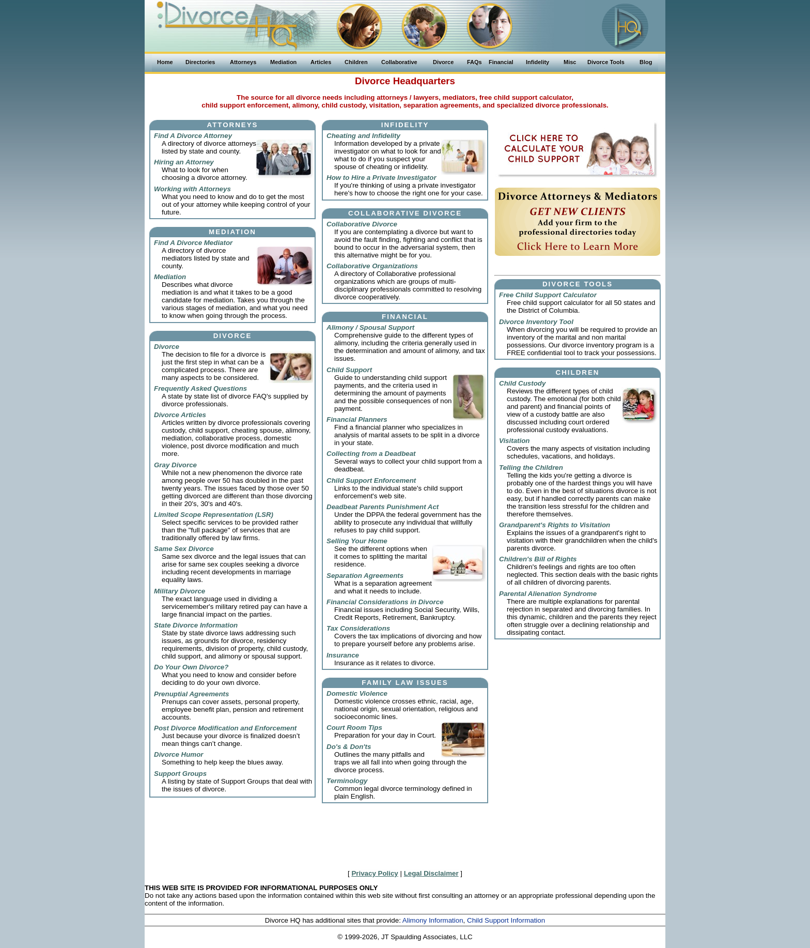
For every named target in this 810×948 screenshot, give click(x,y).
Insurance (342, 655)
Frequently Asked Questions (200, 388)
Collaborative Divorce (361, 224)
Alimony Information (432, 920)
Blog (646, 62)
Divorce (166, 346)
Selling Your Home (356, 541)
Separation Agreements (364, 575)
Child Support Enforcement (371, 480)
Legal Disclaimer (431, 873)
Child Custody (522, 383)
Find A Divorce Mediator (193, 243)
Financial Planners (356, 419)
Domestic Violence (356, 693)
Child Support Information (506, 920)
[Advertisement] (405, 839)
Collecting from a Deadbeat (371, 453)
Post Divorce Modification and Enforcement (225, 728)
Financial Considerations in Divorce (385, 602)
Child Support (349, 370)
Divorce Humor (179, 754)
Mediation (170, 277)
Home (165, 62)
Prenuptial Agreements (191, 694)
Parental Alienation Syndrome (548, 594)
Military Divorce (179, 591)
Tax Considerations (358, 628)
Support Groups (180, 773)
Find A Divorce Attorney (193, 136)
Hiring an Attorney (184, 162)
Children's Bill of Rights (538, 559)
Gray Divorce (175, 465)
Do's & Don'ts (348, 747)
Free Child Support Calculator (548, 295)
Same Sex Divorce (184, 549)
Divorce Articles (180, 415)
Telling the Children (531, 467)
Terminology (346, 781)
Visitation (514, 441)
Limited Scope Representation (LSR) (213, 514)
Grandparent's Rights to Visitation (554, 525)
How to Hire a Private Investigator (381, 177)
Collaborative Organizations (372, 266)
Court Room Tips (354, 727)
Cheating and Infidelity (363, 136)
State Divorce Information (196, 625)
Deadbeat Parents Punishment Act (382, 507)
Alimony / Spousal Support (370, 327)
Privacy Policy (374, 873)
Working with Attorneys (192, 189)
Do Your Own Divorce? (191, 667)
